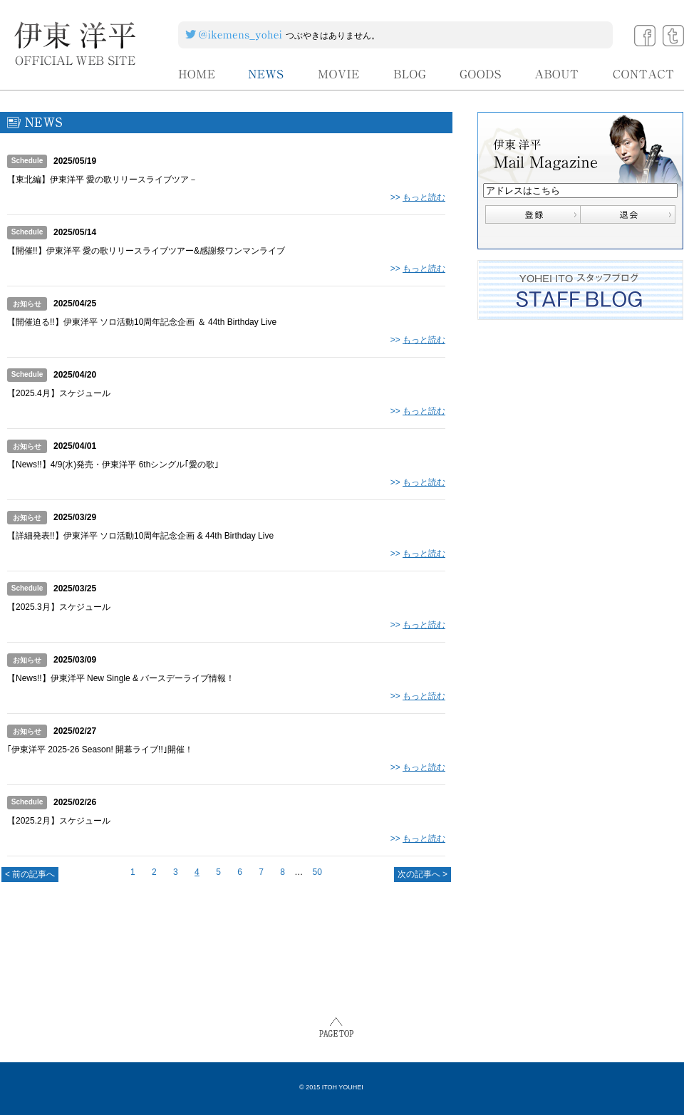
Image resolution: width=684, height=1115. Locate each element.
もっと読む (424, 197)
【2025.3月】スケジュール (58, 607)
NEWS (266, 74)
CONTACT (644, 74)
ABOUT (557, 74)
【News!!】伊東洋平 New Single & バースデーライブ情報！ (120, 678)
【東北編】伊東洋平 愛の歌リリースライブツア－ (102, 180)
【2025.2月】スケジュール (58, 821)
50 (317, 872)
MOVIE (339, 74)
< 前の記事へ (30, 874)
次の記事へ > (422, 874)
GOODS (481, 74)
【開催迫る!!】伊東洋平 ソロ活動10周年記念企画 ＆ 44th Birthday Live (141, 322)
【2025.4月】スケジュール (58, 393)
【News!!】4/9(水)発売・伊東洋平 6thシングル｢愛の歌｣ (113, 465)
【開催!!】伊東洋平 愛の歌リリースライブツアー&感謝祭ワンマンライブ (146, 251)
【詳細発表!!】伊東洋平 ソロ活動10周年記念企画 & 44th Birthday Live (140, 536)
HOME (196, 74)
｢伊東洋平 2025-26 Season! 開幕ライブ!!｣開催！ (100, 749)
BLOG (410, 74)
